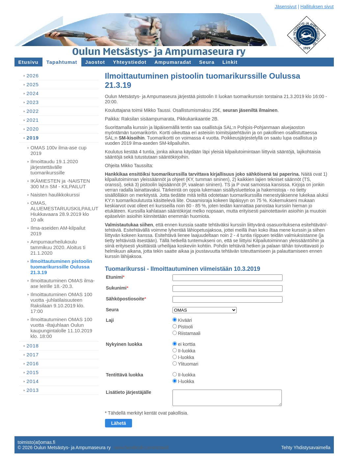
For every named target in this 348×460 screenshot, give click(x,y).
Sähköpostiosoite (125, 298)
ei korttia (186, 344)
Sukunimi (116, 288)
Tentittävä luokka (124, 374)
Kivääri (185, 320)
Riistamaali (189, 333)
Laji (110, 320)
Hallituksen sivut (317, 6)
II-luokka (186, 350)
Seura (112, 309)
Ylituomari (188, 364)
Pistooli (185, 326)
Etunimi (114, 277)
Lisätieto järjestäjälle (128, 392)
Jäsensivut (286, 6)
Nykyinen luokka (124, 344)
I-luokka (186, 357)
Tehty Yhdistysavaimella (305, 447)
